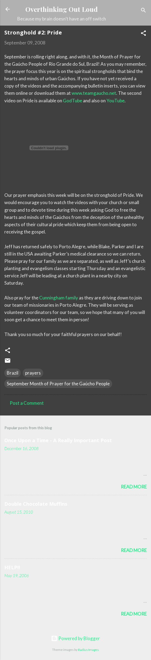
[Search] (143, 11)
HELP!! (12, 567)
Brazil (12, 373)
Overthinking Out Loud (61, 9)
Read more (134, 487)
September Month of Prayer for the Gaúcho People (58, 383)
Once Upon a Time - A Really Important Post (58, 440)
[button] (143, 34)
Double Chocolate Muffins (35, 504)
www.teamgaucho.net (94, 93)
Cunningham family (58, 298)
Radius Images (88, 650)
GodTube (72, 100)
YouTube (115, 100)
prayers (33, 373)
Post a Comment (27, 403)
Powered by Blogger (75, 638)
